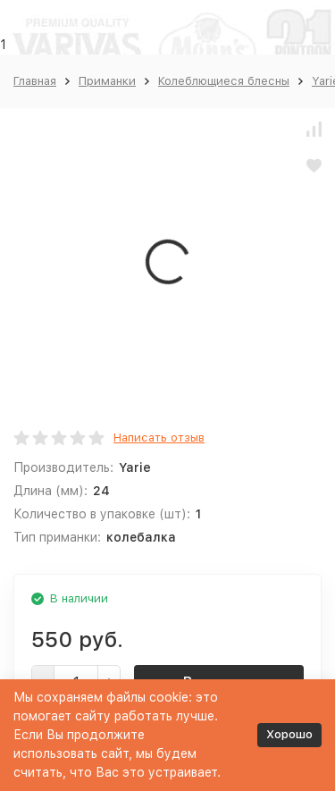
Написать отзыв (159, 437)
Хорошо (289, 734)
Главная (34, 81)
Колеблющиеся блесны (223, 81)
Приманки (107, 81)
